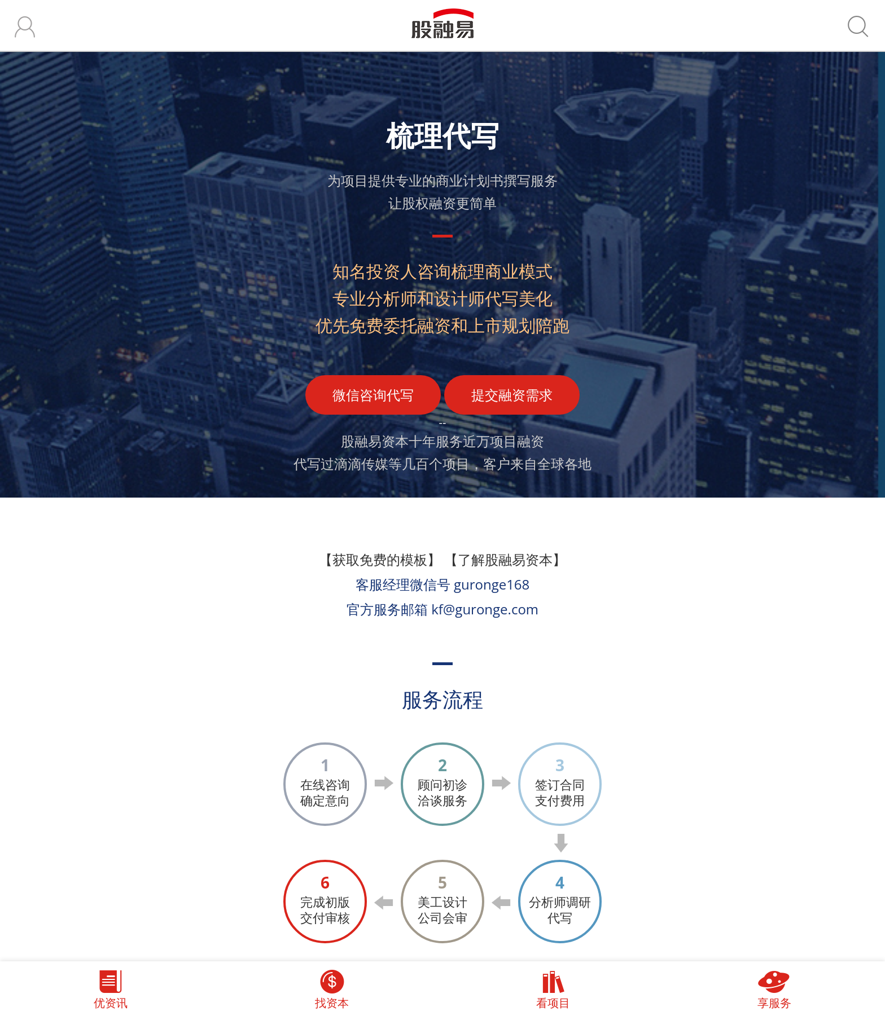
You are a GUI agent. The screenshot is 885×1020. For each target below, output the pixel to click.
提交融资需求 (512, 394)
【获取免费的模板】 (380, 559)
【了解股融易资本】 (505, 559)
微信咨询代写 (373, 394)
